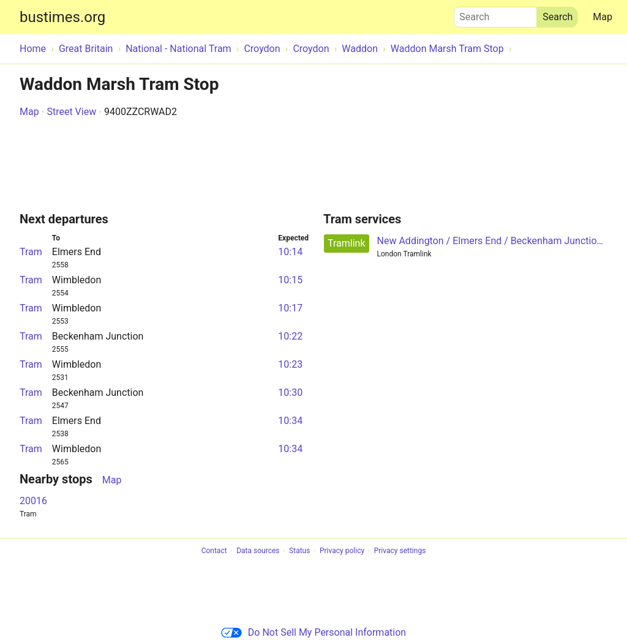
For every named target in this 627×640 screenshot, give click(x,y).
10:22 (290, 336)
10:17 (290, 308)
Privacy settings (400, 551)
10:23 (290, 364)
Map (602, 17)
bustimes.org (62, 17)
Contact (214, 551)
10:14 (290, 252)
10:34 (290, 420)
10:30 (290, 392)
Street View (71, 111)
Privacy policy (342, 551)
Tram (31, 252)
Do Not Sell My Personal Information (313, 632)
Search (495, 14)
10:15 (290, 280)
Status (299, 551)
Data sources (257, 551)
